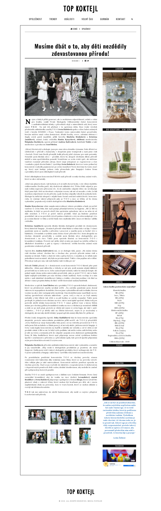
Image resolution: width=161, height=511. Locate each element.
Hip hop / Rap (119, 320)
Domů (73, 29)
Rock (119, 300)
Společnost (35, 19)
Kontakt (120, 19)
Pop (119, 305)
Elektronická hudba (119, 310)
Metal (119, 315)
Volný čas (87, 19)
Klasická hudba (119, 290)
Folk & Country (119, 330)
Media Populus (95, 501)
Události (69, 19)
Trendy (53, 19)
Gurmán (104, 19)
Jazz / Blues (119, 295)
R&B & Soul (119, 325)
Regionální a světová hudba (119, 335)
